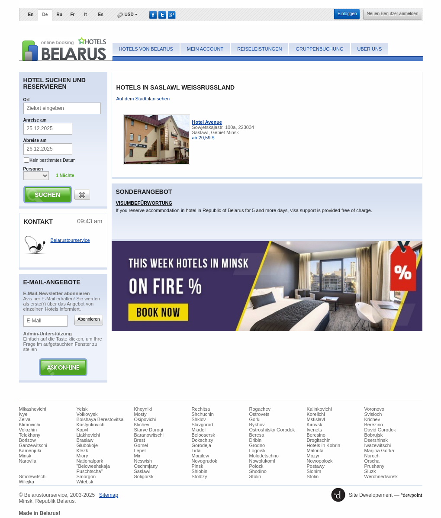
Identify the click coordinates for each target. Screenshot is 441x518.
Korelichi (316, 414)
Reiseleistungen (259, 48)
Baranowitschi (149, 435)
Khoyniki (143, 409)
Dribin (255, 440)
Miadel (199, 429)
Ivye (23, 414)
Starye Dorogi (148, 429)
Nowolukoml (262, 460)
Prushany (374, 466)
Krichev (372, 419)
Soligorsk (144, 476)
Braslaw (85, 440)
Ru (59, 14)
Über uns (369, 48)
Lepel (140, 450)
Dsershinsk (376, 440)
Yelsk (82, 409)
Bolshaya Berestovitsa (100, 419)
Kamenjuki (30, 450)
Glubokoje (87, 445)
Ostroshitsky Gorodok (272, 429)
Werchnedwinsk (381, 476)
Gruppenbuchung (319, 48)
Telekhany (30, 435)
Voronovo (374, 409)
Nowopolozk (320, 460)
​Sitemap (108, 495)
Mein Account (205, 48)
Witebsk (85, 481)
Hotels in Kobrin (324, 445)
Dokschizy (202, 440)
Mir (137, 455)
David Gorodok (380, 429)
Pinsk (197, 466)
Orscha (372, 460)
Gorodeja (201, 445)
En (31, 14)
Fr (73, 14)
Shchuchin (203, 414)
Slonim (314, 471)
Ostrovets (259, 414)
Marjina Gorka (379, 450)
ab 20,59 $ (203, 137)
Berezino (373, 424)
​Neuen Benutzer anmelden (392, 13)
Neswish (143, 460)
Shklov (199, 419)
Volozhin (28, 429)
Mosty (140, 414)
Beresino (316, 435)
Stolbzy (199, 476)
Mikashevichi (32, 409)
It (85, 14)
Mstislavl (316, 419)
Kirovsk (314, 424)
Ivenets (314, 429)
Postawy (316, 466)
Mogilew (200, 455)
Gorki (255, 419)
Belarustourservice (70, 240)
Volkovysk (87, 414)
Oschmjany (146, 466)
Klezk (82, 450)
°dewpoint (411, 495)
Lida (196, 450)
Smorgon (86, 476)
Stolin (255, 476)
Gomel (141, 445)
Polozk (256, 466)
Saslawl (142, 471)
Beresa (256, 435)
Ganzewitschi (33, 445)
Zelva (25, 419)
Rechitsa (201, 409)
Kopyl (83, 429)
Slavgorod (202, 424)
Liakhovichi (88, 435)
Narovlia (27, 460)
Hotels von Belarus (146, 48)
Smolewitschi (33, 476)
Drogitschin (319, 440)
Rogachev (260, 409)
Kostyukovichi (91, 424)
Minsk (25, 455)
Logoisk (257, 450)
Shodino (258, 471)
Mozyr (313, 455)
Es (100, 14)
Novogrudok (204, 460)
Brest (139, 440)
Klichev (141, 424)
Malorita (315, 450)
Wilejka (26, 481)
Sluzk (370, 471)
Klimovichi (30, 424)
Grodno (257, 445)
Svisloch (373, 414)
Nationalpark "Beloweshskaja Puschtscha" (93, 466)
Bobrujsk (373, 435)
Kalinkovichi (319, 409)
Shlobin (200, 471)
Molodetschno (264, 455)
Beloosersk (203, 435)
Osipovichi (145, 419)
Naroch (372, 455)
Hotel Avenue (207, 122)
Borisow (27, 440)
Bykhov (257, 424)
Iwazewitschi (377, 445)
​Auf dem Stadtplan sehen (143, 98)
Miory (82, 455)
